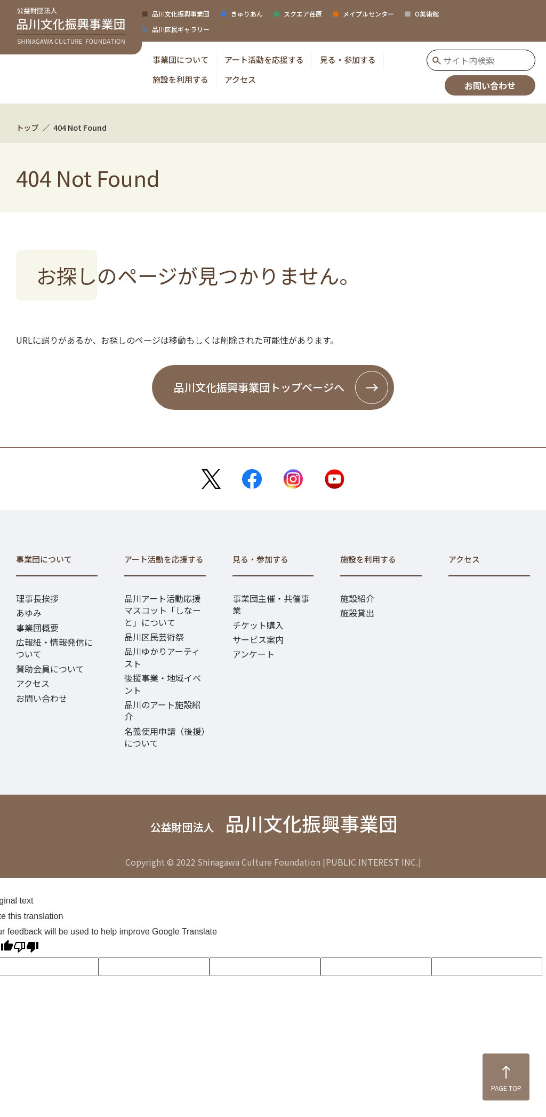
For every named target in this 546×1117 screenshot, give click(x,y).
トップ (27, 127)
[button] (180, 59)
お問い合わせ (490, 85)
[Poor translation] (26, 949)
